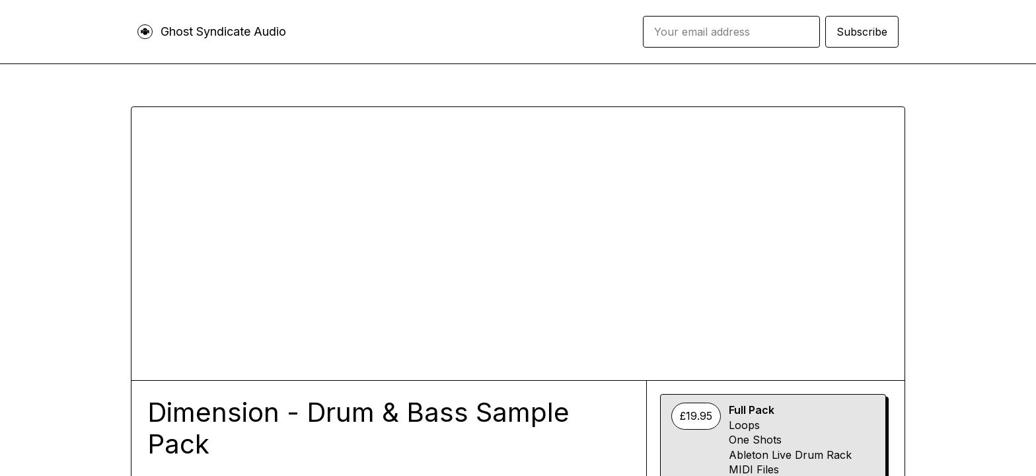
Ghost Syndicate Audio (223, 31)
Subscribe (861, 31)
